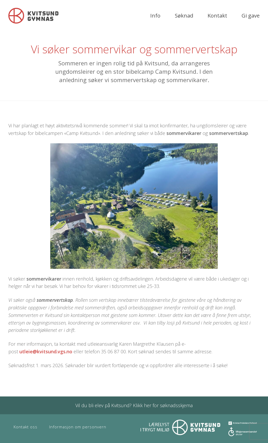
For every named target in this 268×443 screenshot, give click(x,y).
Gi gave (251, 15)
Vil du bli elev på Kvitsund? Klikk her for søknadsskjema (134, 405)
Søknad (184, 15)
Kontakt (217, 15)
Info (155, 15)
